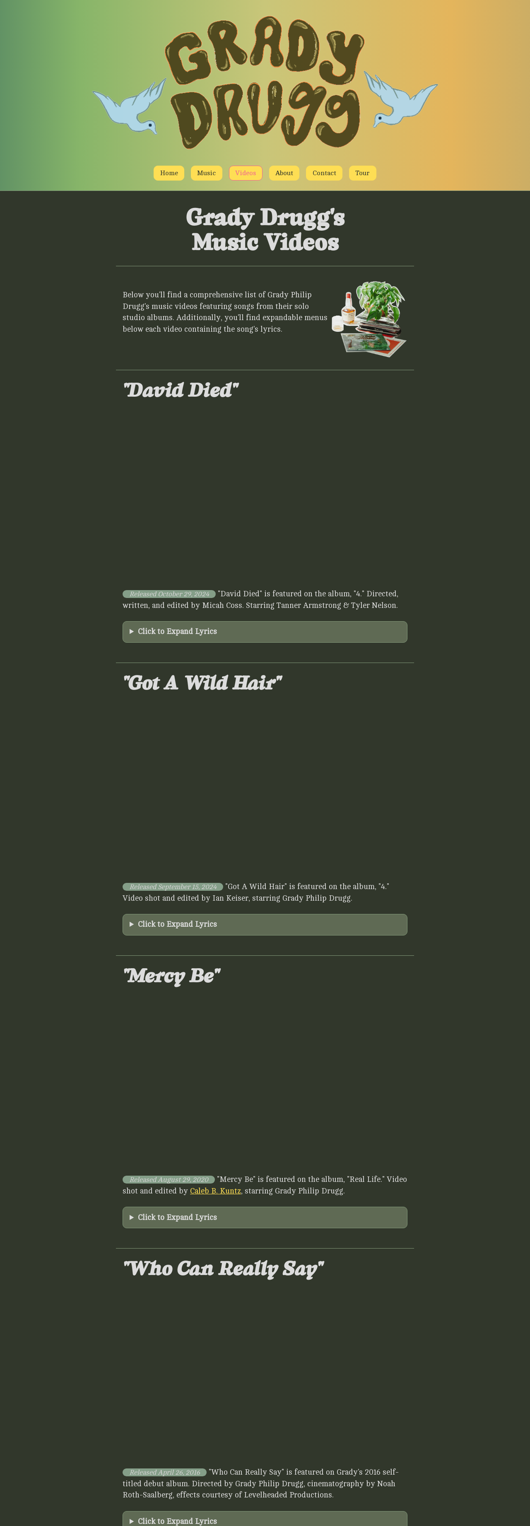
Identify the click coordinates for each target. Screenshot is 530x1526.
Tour (362, 173)
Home (169, 173)
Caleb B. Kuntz (215, 1191)
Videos (245, 173)
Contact (324, 173)
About (284, 173)
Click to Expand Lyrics (177, 631)
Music (206, 173)
